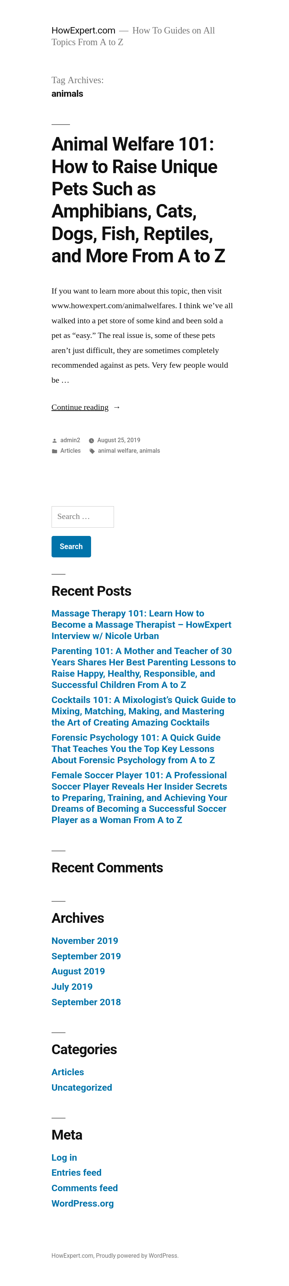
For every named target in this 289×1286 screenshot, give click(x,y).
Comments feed (85, 1188)
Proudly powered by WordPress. (137, 1255)
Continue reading (86, 407)
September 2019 (86, 956)
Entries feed (77, 1172)
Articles (71, 450)
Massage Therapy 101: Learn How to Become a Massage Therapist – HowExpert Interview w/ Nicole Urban (141, 624)
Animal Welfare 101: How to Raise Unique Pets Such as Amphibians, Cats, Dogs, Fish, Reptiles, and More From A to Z (138, 200)
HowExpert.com (84, 30)
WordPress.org (83, 1203)
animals (149, 450)
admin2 (70, 440)
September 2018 (86, 1002)
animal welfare (117, 450)
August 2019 (78, 971)
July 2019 (72, 986)
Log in (64, 1157)
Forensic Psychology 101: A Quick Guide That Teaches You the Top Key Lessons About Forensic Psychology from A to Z (136, 748)
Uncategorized (82, 1087)
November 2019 (85, 940)
